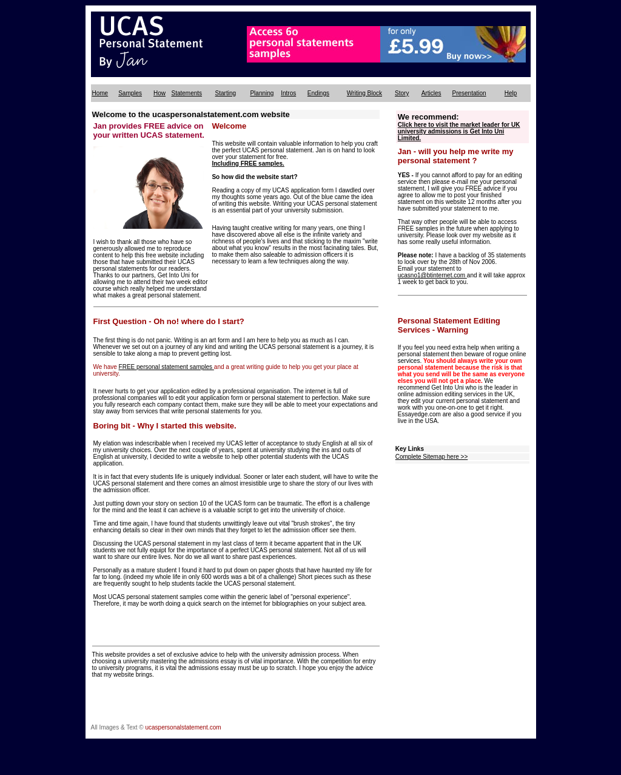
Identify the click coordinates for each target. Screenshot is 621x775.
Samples (130, 93)
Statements (186, 93)
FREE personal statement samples (166, 367)
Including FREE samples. (248, 163)
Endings (318, 93)
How (159, 93)
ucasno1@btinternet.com (432, 275)
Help (511, 93)
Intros (288, 93)
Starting (225, 93)
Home (100, 93)
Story (402, 93)
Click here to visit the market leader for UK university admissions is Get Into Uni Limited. (459, 131)
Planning (262, 93)
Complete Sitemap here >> (431, 456)
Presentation (469, 93)
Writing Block (364, 93)
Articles (431, 93)
